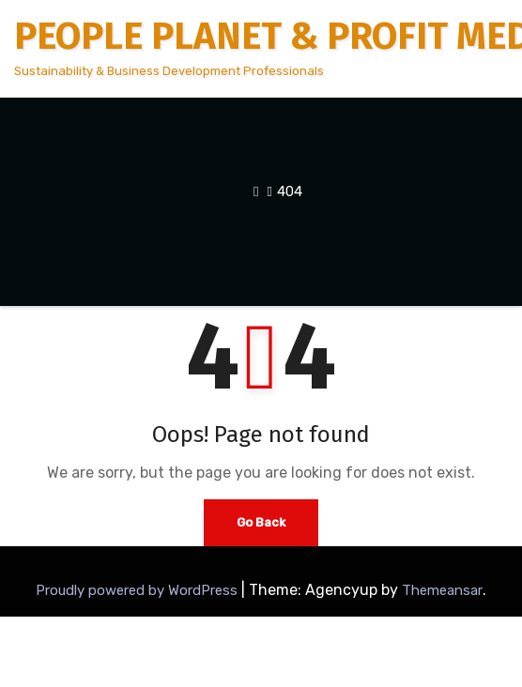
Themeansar (442, 590)
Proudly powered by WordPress (138, 590)
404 (289, 191)
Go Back (261, 522)
